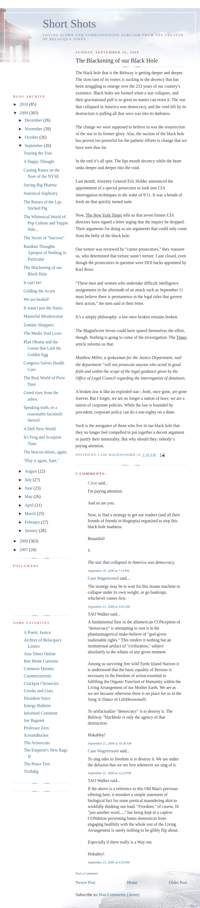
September (34, 145)
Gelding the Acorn (39, 291)
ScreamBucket (36, 735)
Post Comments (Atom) (119, 894)
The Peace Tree (37, 764)
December (34, 120)
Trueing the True (38, 153)
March (31, 513)
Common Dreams (39, 668)
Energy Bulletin (37, 705)
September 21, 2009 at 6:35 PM (108, 862)
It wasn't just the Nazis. (43, 308)
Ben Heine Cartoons (41, 661)
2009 (24, 113)
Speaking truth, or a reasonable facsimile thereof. (43, 413)
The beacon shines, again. (45, 452)
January (32, 530)
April (30, 505)
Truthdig (31, 771)
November (34, 129)
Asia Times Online (40, 653)
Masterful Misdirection (43, 316)
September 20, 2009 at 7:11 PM (108, 571)
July (29, 479)
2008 (24, 541)
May (29, 496)
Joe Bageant (34, 720)
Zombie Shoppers (39, 325)
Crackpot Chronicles (41, 683)
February (33, 522)
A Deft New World (40, 428)
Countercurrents (37, 676)
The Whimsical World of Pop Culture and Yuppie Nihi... (46, 223)
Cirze (92, 483)
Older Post (178, 882)
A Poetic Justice (37, 632)
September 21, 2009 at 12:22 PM (109, 773)
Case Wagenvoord (103, 578)
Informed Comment (40, 713)
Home (132, 882)
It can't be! (33, 282)
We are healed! (36, 299)
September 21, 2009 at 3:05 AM (109, 607)
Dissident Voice (37, 698)
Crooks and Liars (38, 690)
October (32, 137)
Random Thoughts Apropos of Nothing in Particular (45, 252)
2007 (24, 549)
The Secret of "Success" (44, 237)
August (31, 471)
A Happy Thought (39, 161)
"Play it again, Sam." (41, 460)
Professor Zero (36, 728)
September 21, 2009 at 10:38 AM (110, 743)
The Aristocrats (37, 742)
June (29, 488)
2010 (24, 104)
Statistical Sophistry (41, 193)
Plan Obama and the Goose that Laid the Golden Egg (42, 348)
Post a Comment (87, 873)
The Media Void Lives (42, 333)
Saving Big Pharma (40, 185)
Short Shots (69, 23)
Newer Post (85, 882)
